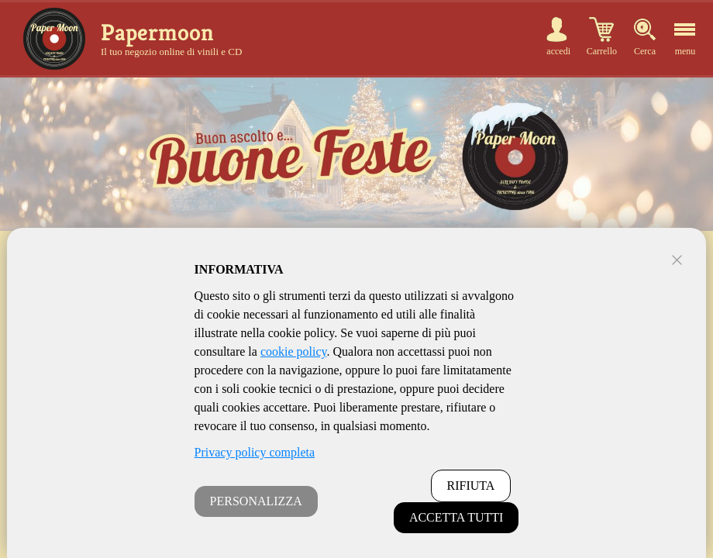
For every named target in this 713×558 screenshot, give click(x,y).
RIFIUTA (471, 485)
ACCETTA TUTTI (456, 517)
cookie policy (293, 351)
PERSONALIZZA (256, 501)
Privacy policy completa (255, 452)
